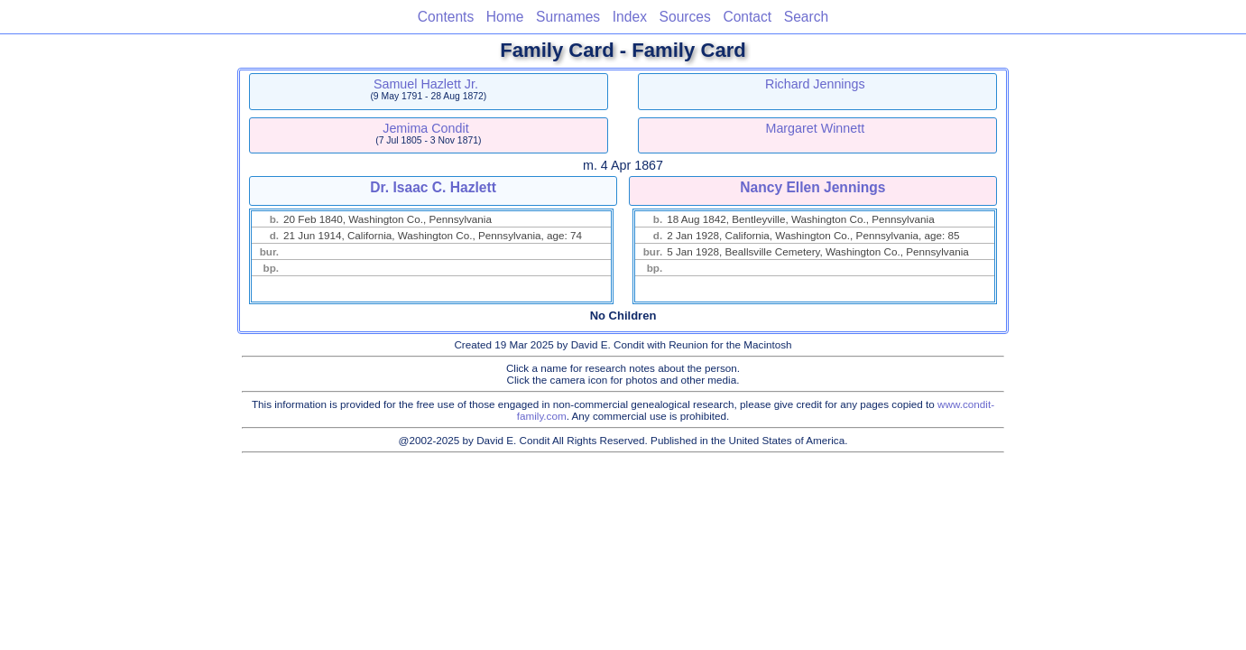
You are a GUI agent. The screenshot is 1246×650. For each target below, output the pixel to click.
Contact (747, 16)
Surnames (568, 16)
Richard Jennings (814, 84)
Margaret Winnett (815, 128)
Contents (446, 16)
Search (806, 16)
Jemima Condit (425, 128)
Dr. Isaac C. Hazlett (433, 187)
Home (505, 16)
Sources (685, 16)
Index (630, 16)
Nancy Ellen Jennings (812, 187)
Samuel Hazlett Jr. (426, 84)
